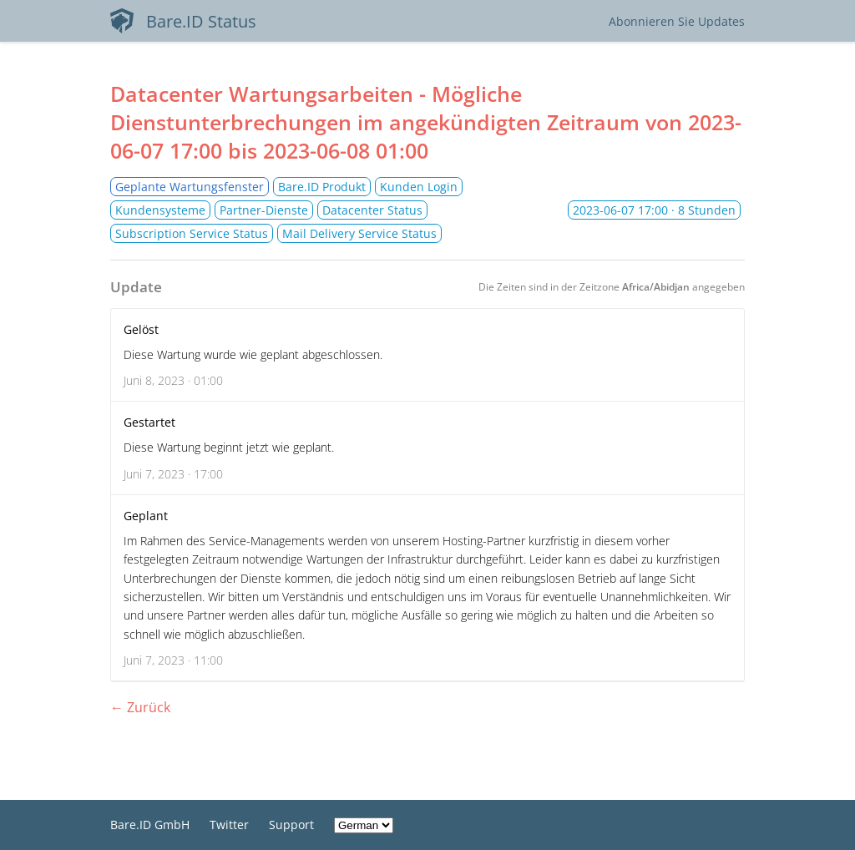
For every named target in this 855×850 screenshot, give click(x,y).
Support (291, 824)
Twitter (229, 824)
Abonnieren (677, 21)
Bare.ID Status (183, 20)
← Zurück (140, 707)
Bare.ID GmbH (150, 824)
